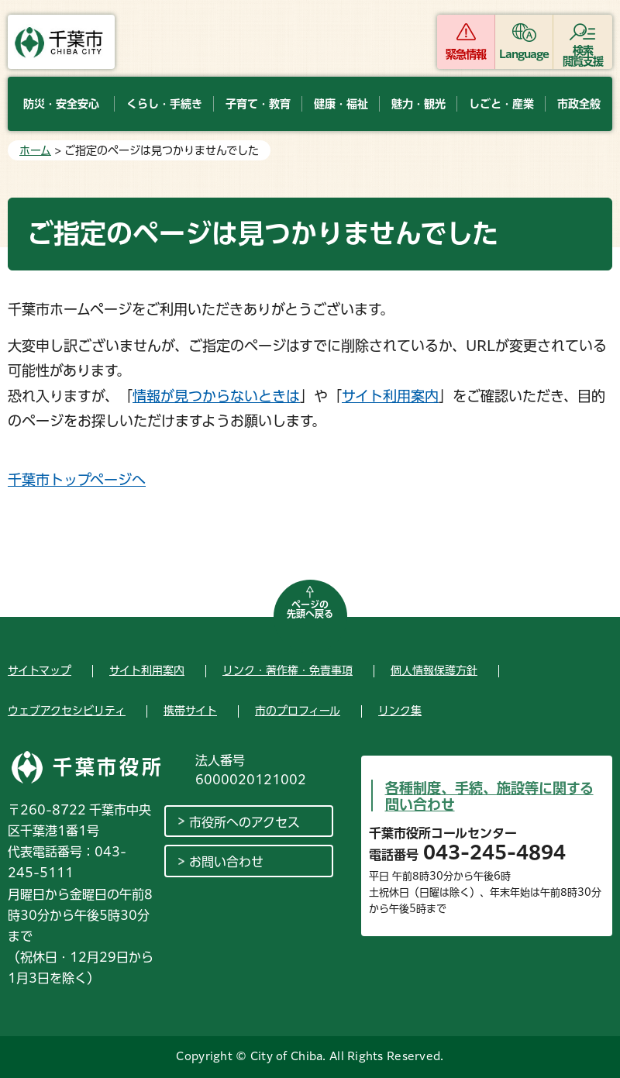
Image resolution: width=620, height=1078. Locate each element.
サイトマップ (39, 670)
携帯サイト (190, 710)
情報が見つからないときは (216, 396)
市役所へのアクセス (244, 822)
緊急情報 (466, 54)
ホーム (35, 150)
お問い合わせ (226, 862)
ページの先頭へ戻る (310, 609)
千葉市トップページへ (77, 480)
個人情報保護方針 (434, 670)
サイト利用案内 (390, 396)
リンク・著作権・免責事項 (287, 670)
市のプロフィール (297, 710)
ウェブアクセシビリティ (67, 710)
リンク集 (400, 710)
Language (524, 54)
